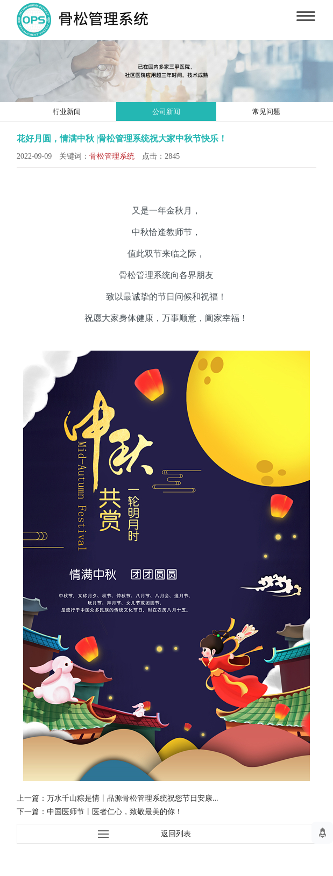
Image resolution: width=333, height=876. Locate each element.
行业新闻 (67, 112)
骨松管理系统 (111, 156)
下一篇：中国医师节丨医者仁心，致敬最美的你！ (99, 812)
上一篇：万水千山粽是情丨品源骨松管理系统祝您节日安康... (117, 798)
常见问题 (266, 112)
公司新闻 (166, 112)
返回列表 (176, 834)
